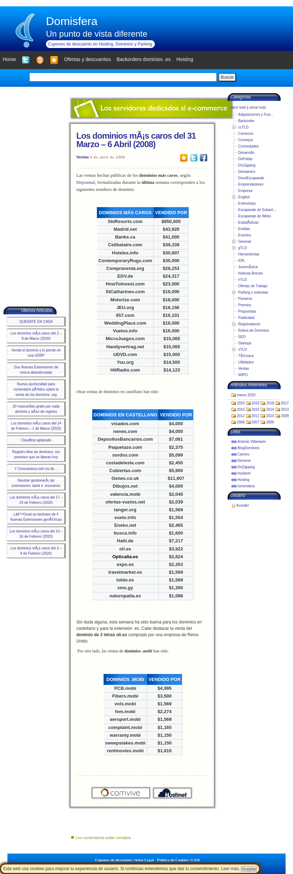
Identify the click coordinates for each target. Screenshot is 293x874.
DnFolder (245, 159)
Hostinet (244, 473)
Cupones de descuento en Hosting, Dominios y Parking (100, 44)
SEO (242, 337)
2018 (270, 403)
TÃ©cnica (246, 356)
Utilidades (246, 362)
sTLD (242, 349)
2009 (285, 416)
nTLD (242, 280)
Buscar (227, 77)
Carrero (244, 454)
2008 (241, 422)
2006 (270, 422)
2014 (270, 409)
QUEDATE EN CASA (36, 322)
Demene (244, 461)
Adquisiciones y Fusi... (256, 114)
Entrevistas (247, 203)
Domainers (246, 172)
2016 (241, 409)
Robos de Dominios (253, 330)
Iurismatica (246, 486)
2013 (285, 409)
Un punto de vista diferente (96, 33)
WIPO (243, 375)
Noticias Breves (250, 273)
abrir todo (238, 107)
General (244, 241)
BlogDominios (248, 448)
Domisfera (72, 21)
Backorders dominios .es (144, 59)
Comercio (245, 133)
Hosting (244, 480)
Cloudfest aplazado (36, 440)
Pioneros (245, 299)
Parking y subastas (253, 292)
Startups (244, 343)
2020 (241, 403)
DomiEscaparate (251, 178)
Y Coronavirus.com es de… (36, 469)
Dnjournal (85, 182)
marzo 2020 (246, 395)
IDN (241, 261)
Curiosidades (248, 146)
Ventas (82, 157)
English (244, 197)
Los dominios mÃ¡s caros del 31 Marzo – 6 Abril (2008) (136, 140)
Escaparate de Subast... (257, 210)
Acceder (242, 505)
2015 (255, 409)
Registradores (249, 324)
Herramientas (248, 254)
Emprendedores (250, 184)
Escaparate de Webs (254, 216)
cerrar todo (257, 107)
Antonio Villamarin (252, 442)
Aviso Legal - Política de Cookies (161, 860)
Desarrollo (246, 153)
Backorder (246, 121)
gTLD (242, 248)
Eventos (244, 235)
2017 (285, 403)
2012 (241, 416)
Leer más (230, 868)
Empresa (245, 191)
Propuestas (247, 311)
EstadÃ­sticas (248, 222)
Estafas (244, 229)
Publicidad (246, 318)
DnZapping (247, 165)
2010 (270, 416)
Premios (244, 305)
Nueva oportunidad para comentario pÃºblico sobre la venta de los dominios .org (35, 389)
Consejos (245, 140)
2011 (255, 416)
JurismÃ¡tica (248, 267)
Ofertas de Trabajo (253, 286)
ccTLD (243, 127)
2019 (255, 403)
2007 (255, 422)
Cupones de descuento (113, 860)
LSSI (195, 860)
